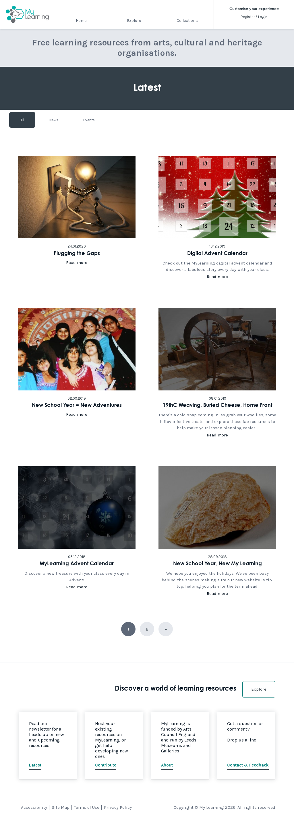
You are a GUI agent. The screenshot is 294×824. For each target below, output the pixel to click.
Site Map (60, 807)
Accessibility (34, 807)
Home (81, 20)
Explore (134, 20)
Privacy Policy (118, 807)
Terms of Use (86, 807)
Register (248, 17)
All (22, 120)
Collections (187, 20)
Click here (77, 217)
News (53, 120)
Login (262, 17)
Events (89, 120)
